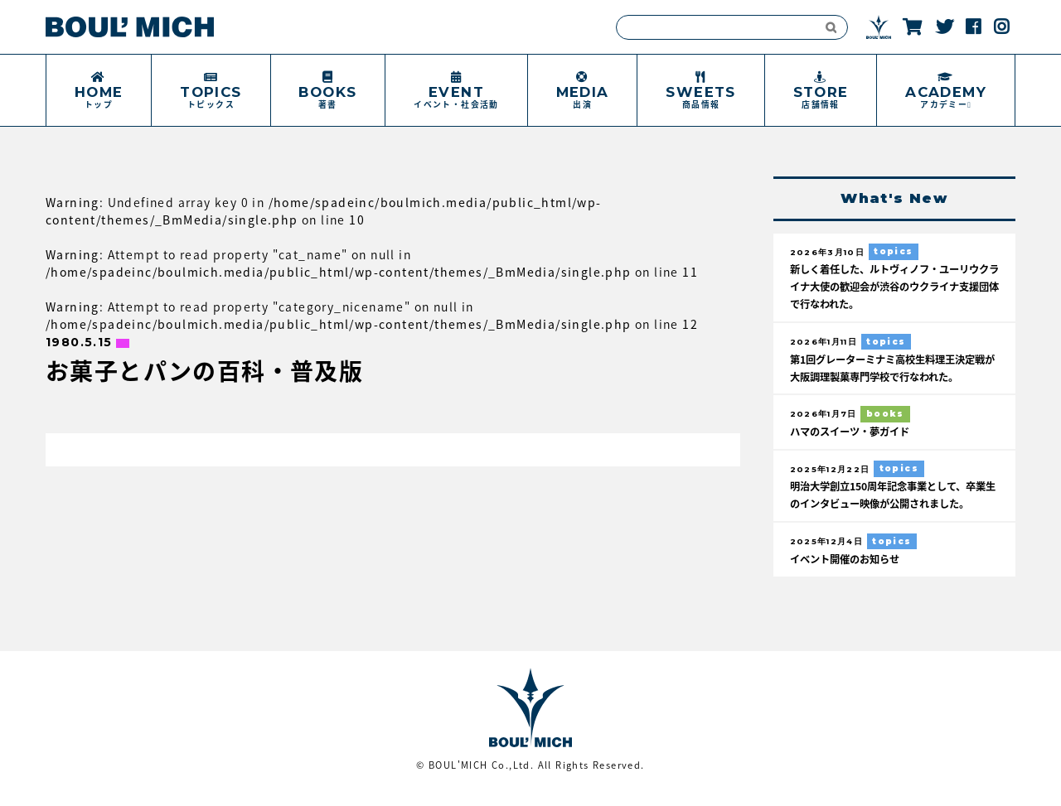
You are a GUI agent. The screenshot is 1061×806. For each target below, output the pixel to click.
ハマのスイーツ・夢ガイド (854, 431)
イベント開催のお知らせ (849, 575)
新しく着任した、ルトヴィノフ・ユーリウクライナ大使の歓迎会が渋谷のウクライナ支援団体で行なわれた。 (892, 287)
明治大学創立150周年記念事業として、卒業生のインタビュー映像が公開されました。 (890, 503)
